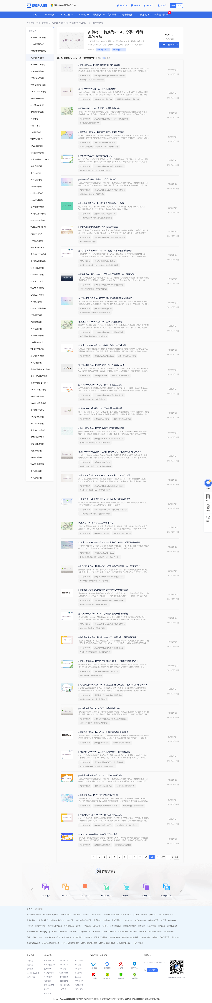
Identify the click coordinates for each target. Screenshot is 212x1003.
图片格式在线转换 (100, 937)
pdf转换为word (115, 937)
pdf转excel (53, 932)
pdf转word (172, 920)
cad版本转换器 (40, 926)
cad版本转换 (151, 926)
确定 (176, 857)
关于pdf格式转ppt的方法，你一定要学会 (94, 581)
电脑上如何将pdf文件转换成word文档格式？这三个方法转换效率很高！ (110, 542)
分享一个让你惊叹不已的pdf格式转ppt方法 (95, 313)
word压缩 (133, 932)
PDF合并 (62, 989)
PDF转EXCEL (64, 965)
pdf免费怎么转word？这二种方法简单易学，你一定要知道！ (105, 752)
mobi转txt (142, 932)
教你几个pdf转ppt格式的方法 (105, 143)
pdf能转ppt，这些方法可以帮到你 (119, 50)
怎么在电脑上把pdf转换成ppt (105, 261)
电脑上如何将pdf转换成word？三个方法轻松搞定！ (101, 321)
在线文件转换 (32, 937)
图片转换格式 (32, 920)
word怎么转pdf (66, 914)
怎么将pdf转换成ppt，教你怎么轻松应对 (109, 486)
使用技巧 (46, 23)
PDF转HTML (79, 989)
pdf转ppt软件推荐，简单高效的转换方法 (109, 439)
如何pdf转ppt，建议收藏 (103, 99)
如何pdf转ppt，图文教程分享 (105, 214)
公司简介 (30, 961)
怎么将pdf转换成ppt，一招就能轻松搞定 (109, 332)
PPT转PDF (79, 981)
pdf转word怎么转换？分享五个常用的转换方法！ (100, 108)
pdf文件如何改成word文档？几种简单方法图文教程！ (102, 203)
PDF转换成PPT (50, 965)
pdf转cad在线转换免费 (107, 943)
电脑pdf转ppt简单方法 (102, 462)
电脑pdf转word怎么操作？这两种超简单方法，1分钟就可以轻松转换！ (110, 452)
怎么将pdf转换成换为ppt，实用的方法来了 (95, 170)
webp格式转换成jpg (124, 943)
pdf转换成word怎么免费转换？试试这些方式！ (99, 227)
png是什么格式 (85, 932)
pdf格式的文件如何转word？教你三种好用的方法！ (101, 815)
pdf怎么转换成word (34, 914)
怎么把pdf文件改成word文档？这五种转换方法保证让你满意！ (106, 298)
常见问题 (30, 965)
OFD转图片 (73, 932)
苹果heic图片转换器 (55, 926)
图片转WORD (49, 985)
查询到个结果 (103, 58)
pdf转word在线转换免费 (70, 943)
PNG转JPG (79, 985)
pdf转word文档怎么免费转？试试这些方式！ (98, 179)
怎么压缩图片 (96, 914)
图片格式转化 (169, 932)
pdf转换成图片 (115, 926)
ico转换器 (96, 932)
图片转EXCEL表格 (33, 943)
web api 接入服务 (33, 973)
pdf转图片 (70, 920)
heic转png (43, 932)
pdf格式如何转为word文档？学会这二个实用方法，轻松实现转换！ (108, 637)
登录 (173, 5)
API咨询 (135, 5)
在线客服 (152, 970)
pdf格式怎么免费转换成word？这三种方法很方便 (100, 775)
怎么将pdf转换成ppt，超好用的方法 (92, 399)
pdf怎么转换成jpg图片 (51, 914)
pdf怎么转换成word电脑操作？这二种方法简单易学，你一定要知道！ (109, 566)
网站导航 (156, 999)
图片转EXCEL (64, 985)
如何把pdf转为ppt (101, 376)
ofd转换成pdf (138, 943)
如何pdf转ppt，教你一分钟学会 (91, 676)
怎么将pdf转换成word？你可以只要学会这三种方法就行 (103, 613)
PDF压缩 (78, 965)
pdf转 (41, 937)
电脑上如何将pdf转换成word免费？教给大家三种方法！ (103, 345)
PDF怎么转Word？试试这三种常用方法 (96, 523)
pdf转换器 (161, 926)
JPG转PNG (63, 977)
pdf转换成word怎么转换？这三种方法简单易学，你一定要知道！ (107, 274)
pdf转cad (106, 920)
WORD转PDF (64, 973)
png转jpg (144, 914)
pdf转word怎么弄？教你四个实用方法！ (96, 156)
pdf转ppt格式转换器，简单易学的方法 (93, 289)
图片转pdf (97, 920)
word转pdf (77, 914)
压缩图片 (86, 914)
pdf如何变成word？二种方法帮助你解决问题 (98, 795)
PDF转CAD (63, 961)
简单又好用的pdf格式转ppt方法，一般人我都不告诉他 (99, 147)
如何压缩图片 (126, 914)
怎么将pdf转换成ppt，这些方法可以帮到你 (103, 50)
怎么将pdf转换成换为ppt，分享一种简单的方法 (111, 119)
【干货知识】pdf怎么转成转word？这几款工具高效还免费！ (105, 499)
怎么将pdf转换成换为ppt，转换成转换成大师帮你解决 (99, 265)
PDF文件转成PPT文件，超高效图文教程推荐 (96, 218)
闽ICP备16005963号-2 (137, 999)
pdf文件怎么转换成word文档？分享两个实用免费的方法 (103, 590)
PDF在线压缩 (69, 926)
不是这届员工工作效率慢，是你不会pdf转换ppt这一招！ (100, 557)
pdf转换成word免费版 (52, 937)
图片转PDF (48, 969)
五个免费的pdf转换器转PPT (90, 123)
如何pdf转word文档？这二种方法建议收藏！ (98, 89)
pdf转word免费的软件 (111, 914)
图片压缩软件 (116, 920)
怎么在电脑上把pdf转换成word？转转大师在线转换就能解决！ (106, 250)
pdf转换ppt (153, 914)
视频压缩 (88, 926)
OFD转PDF (63, 932)
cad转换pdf (88, 937)
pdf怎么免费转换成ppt (88, 241)
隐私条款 (30, 969)
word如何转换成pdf (166, 914)
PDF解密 (62, 969)
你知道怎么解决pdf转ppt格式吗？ (106, 806)
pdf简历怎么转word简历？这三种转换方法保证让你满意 (103, 732)
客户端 (162, 5)
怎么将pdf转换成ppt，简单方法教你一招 (109, 395)
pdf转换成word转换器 (130, 937)
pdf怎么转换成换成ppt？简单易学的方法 (109, 285)
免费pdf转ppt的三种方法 (127, 356)
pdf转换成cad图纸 (129, 926)
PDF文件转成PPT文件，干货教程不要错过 (95, 514)
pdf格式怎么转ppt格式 (123, 845)
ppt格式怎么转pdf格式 (102, 845)
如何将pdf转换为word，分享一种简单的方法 (85, 23)
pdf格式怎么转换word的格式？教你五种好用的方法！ (102, 132)
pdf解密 (136, 914)
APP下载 (149, 5)
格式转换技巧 (43, 920)
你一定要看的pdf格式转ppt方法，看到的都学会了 (97, 766)
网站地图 (149, 999)
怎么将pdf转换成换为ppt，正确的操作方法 (95, 490)
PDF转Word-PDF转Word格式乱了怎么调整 (97, 834)
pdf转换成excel (32, 932)
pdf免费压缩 (77, 937)
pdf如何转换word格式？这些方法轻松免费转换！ (100, 65)
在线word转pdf (140, 920)
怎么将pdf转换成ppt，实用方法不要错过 (109, 166)
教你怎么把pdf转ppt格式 (120, 376)
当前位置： (31, 23)
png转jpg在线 (145, 937)
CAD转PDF (79, 969)
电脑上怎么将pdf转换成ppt (104, 356)
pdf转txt (155, 937)
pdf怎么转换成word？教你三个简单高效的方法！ (100, 708)
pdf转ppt (30, 926)
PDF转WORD (85, 76)
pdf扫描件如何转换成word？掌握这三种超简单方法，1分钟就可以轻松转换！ (113, 684)
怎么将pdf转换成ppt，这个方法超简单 (93, 699)
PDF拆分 (105, 926)
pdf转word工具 (153, 920)
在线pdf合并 (66, 937)
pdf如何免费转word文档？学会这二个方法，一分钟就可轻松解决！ (108, 661)
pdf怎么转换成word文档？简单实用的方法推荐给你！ (102, 428)
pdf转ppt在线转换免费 (89, 943)
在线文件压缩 (123, 932)
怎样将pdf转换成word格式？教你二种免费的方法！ (101, 384)
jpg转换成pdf (128, 920)
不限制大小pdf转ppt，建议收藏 (128, 99)
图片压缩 (96, 926)
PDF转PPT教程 (58, 23)
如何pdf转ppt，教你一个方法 (133, 806)
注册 (179, 5)
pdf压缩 (163, 920)
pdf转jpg (79, 926)
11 (152, 857)
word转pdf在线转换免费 (50, 943)
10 (146, 857)
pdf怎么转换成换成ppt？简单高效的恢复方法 (111, 719)
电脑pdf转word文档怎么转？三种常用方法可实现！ (101, 408)
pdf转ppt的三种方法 (102, 419)
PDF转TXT (48, 993)
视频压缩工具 (164, 937)
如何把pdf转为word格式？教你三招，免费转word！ (101, 365)
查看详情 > (173, 70)
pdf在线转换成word (155, 932)
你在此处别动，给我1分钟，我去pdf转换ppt (95, 466)
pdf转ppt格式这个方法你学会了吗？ (92, 628)
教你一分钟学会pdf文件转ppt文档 (106, 672)
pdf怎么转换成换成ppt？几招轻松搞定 (93, 336)
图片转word (176, 937)
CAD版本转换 (49, 973)
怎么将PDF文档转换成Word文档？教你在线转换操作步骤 (104, 475)
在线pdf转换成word (57, 920)
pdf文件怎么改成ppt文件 (103, 309)
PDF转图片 (79, 961)
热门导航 (122, 5)
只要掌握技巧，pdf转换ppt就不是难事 (108, 695)
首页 (34, 14)
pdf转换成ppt (172, 926)
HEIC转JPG (63, 981)
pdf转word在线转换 (109, 932)
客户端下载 (31, 977)
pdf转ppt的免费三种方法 (125, 786)
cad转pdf (141, 926)
